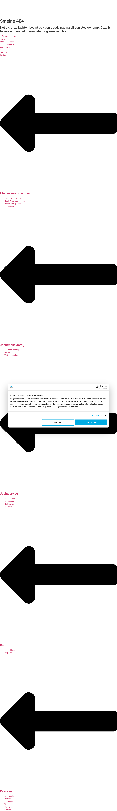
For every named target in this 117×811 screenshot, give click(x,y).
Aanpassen (58, 422)
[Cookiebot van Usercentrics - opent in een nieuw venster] (97, 387)
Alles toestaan (91, 422)
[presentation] (17, 8)
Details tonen (97, 415)
